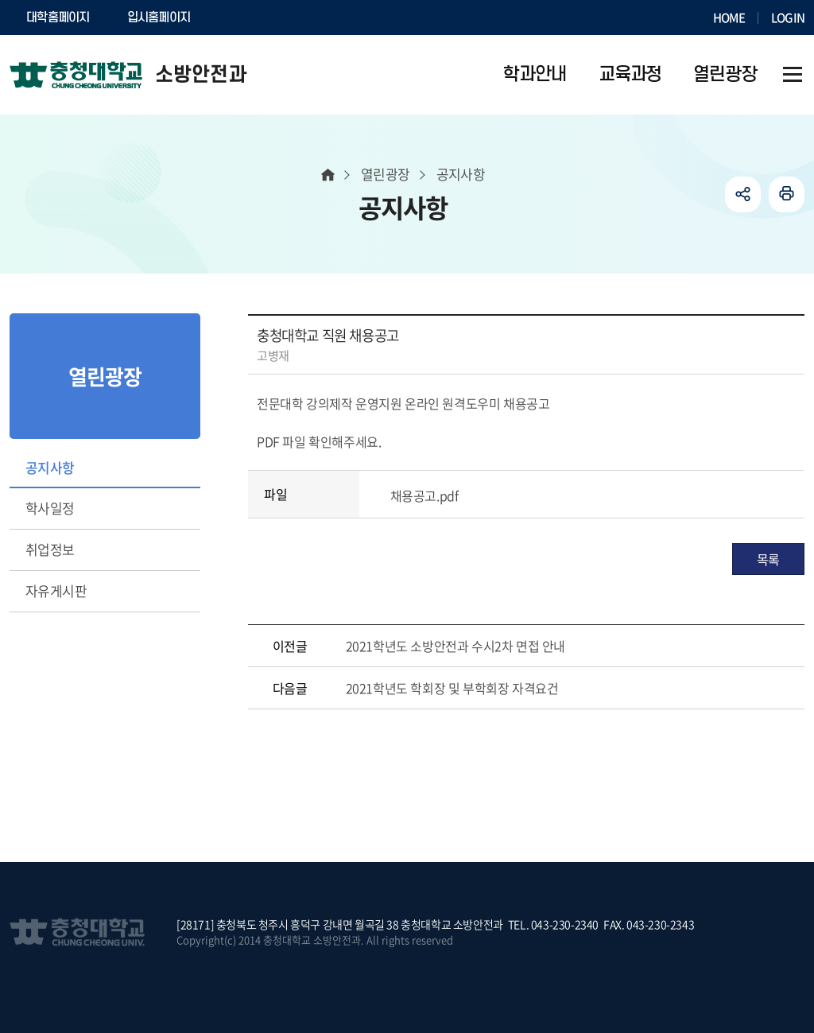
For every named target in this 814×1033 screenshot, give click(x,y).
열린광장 (385, 173)
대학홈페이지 (58, 17)
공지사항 (50, 467)
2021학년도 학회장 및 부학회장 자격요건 (452, 687)
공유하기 (743, 194)
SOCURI (247, 17)
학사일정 (50, 508)
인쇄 (786, 194)
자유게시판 (56, 590)
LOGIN (787, 17)
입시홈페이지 (159, 17)
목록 (768, 559)
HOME (729, 17)
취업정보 (50, 549)
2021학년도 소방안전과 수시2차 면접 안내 (455, 645)
